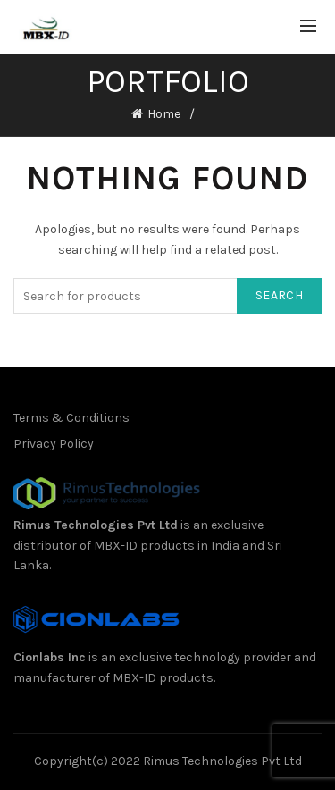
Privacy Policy (53, 443)
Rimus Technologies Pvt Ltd (95, 525)
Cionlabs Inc (49, 657)
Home (163, 114)
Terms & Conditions (71, 417)
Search (279, 295)
